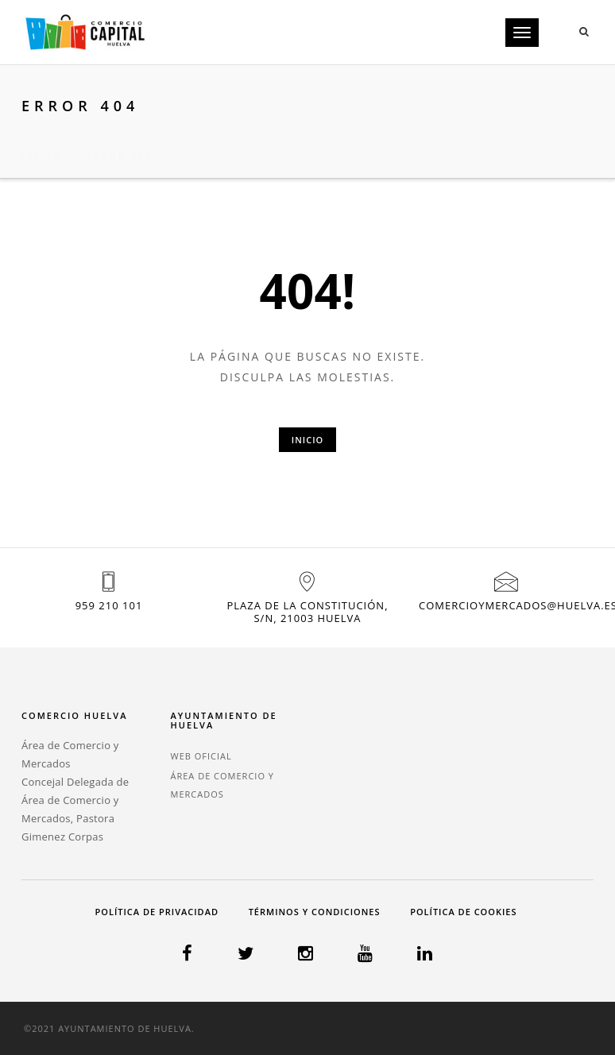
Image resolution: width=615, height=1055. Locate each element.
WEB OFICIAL (201, 756)
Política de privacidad (157, 912)
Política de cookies (463, 912)
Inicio (41, 136)
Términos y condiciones (315, 912)
